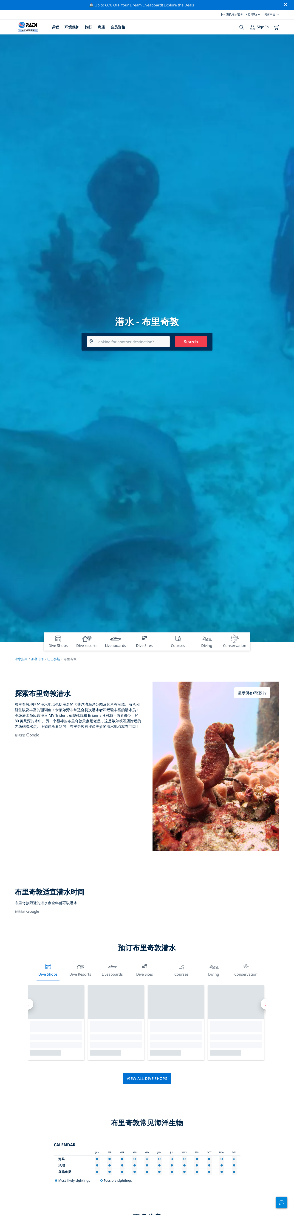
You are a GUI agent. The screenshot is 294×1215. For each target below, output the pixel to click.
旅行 (88, 27)
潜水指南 (21, 659)
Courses (181, 969)
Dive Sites (144, 969)
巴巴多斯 (53, 659)
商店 (101, 27)
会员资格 (117, 27)
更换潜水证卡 (232, 14)
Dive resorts (80, 969)
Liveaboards (112, 969)
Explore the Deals (179, 5)
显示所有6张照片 (252, 692)
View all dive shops (147, 1078)
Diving (213, 969)
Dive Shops (48, 969)
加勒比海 (37, 659)
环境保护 (72, 27)
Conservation (245, 969)
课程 (55, 27)
